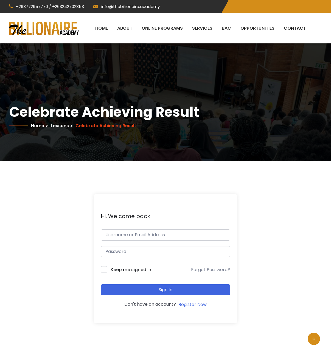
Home (101, 28)
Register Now (192, 304)
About (124, 28)
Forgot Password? (210, 269)
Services (202, 28)
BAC (226, 28)
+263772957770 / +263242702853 (46, 6)
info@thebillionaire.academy (126, 6)
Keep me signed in (131, 269)
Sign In (165, 290)
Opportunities (257, 28)
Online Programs (162, 28)
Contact (295, 28)
